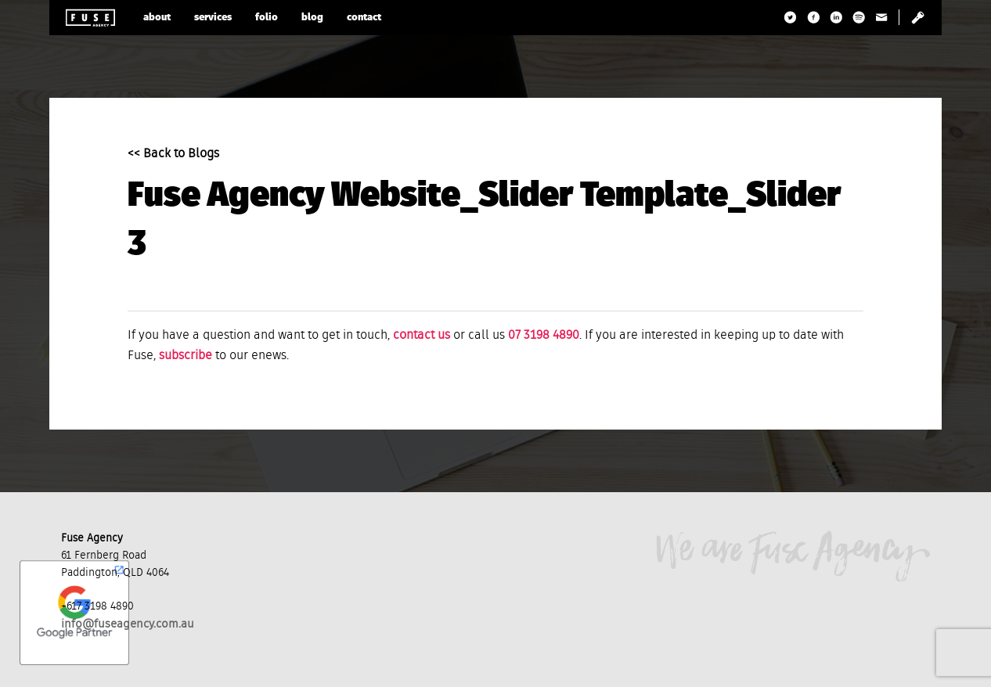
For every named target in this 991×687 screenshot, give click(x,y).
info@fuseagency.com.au (127, 624)
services (213, 18)
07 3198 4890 (543, 335)
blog (312, 18)
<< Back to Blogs (173, 154)
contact (364, 18)
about (157, 18)
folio (266, 18)
